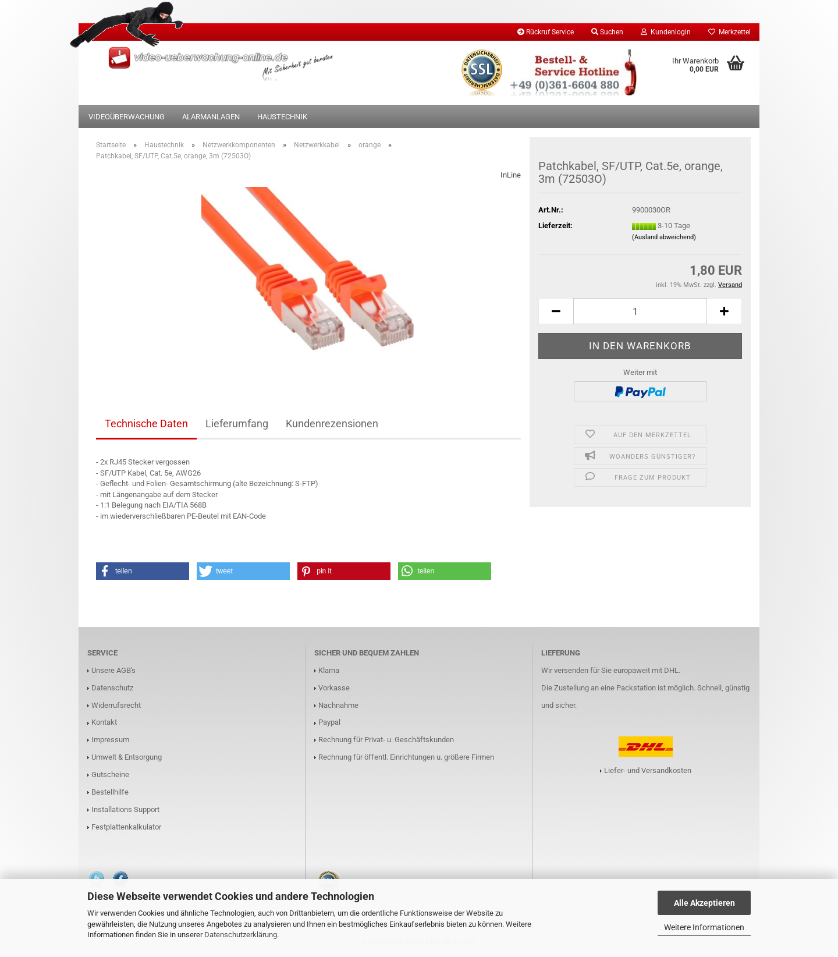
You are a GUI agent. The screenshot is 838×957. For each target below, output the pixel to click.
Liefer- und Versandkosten (647, 770)
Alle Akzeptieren (704, 903)
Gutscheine (110, 774)
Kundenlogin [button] (666, 32)
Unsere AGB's (113, 670)
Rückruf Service (545, 32)
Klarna (328, 670)
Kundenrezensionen (332, 423)
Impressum (110, 739)
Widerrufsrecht (116, 705)
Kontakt (104, 722)
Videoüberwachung (126, 116)
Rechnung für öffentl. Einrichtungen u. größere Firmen (406, 757)
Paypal (329, 722)
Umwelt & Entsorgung (126, 757)
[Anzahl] (640, 311)
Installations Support (125, 809)
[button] (555, 311)
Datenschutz (112, 687)
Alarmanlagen (211, 116)
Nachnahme (338, 705)
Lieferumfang (236, 423)
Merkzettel (729, 32)
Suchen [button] (607, 32)
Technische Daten (146, 423)
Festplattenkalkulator (126, 827)
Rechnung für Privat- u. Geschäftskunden (386, 739)
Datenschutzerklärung (240, 934)
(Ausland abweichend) (664, 237)
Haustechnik (282, 116)
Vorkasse (334, 687)
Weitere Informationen (704, 927)
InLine (510, 175)
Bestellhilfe (110, 792)
